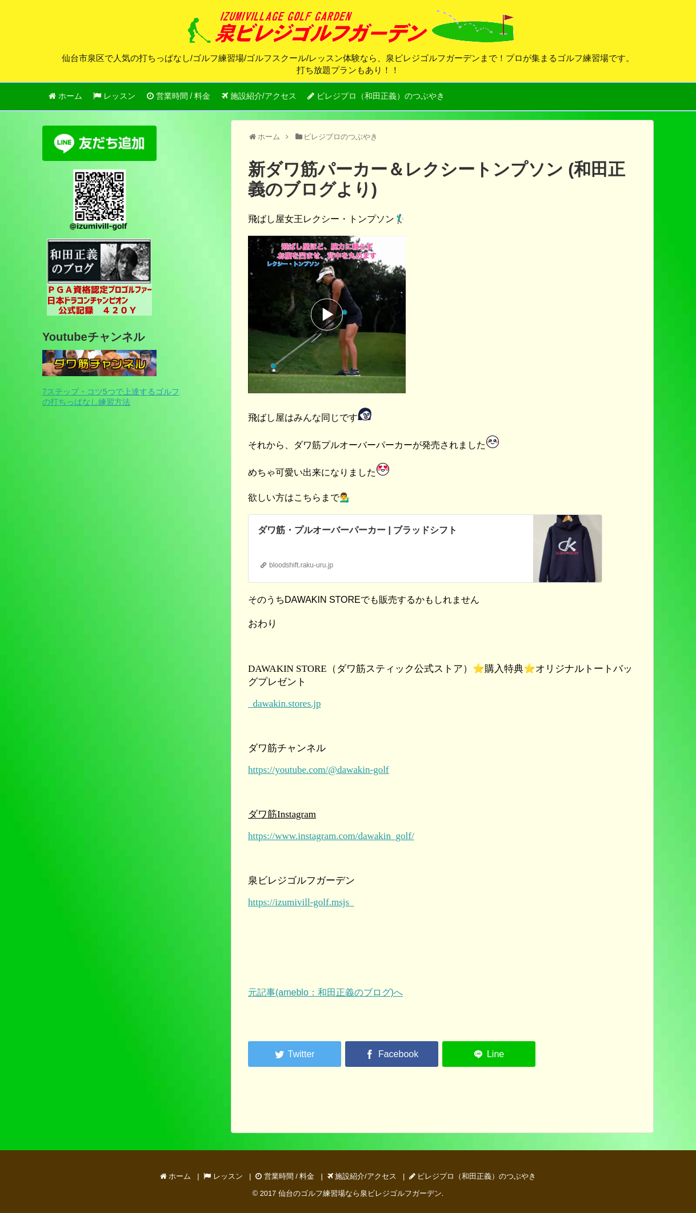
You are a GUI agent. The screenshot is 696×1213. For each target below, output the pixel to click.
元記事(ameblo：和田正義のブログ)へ (325, 992)
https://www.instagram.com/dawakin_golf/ (331, 836)
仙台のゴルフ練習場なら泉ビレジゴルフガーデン (360, 1193)
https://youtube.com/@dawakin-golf (318, 769)
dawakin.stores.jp (284, 703)
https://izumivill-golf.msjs (301, 902)
